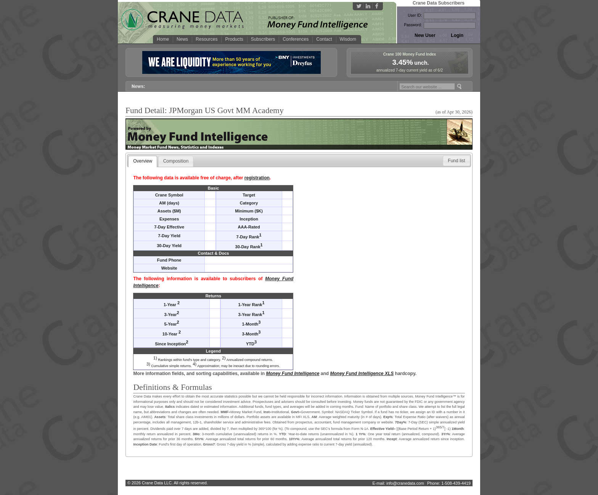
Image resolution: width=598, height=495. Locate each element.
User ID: (415, 15)
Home (163, 39)
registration (257, 177)
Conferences (296, 39)
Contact (324, 39)
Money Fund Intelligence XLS (362, 373)
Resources (206, 39)
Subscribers (263, 39)
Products (234, 39)
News (182, 39)
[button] (456, 160)
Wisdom (348, 39)
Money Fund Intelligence (293, 373)
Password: (413, 25)
